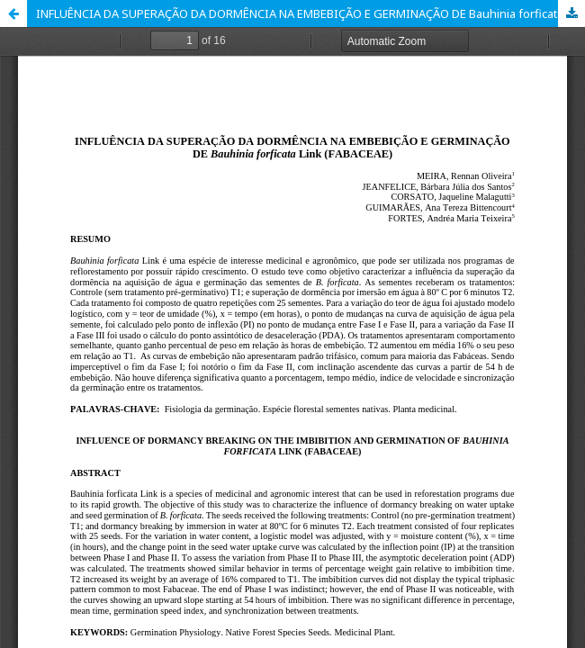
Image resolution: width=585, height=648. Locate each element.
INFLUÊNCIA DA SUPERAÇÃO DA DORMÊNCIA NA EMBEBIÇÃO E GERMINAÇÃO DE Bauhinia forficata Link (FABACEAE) (310, 13)
